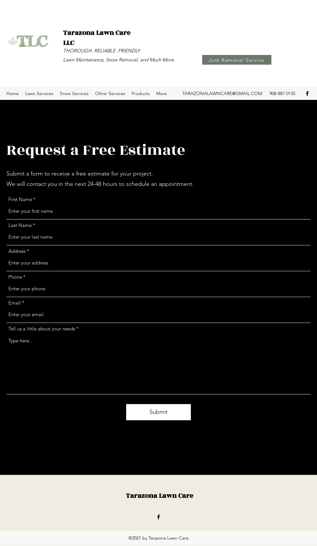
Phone (15, 276)
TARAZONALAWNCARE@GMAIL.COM (222, 93)
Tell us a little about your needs (41, 328)
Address (17, 251)
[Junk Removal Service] (236, 60)
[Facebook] (307, 93)
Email (14, 302)
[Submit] (158, 412)
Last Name (20, 225)
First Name (20, 199)
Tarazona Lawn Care (159, 496)
